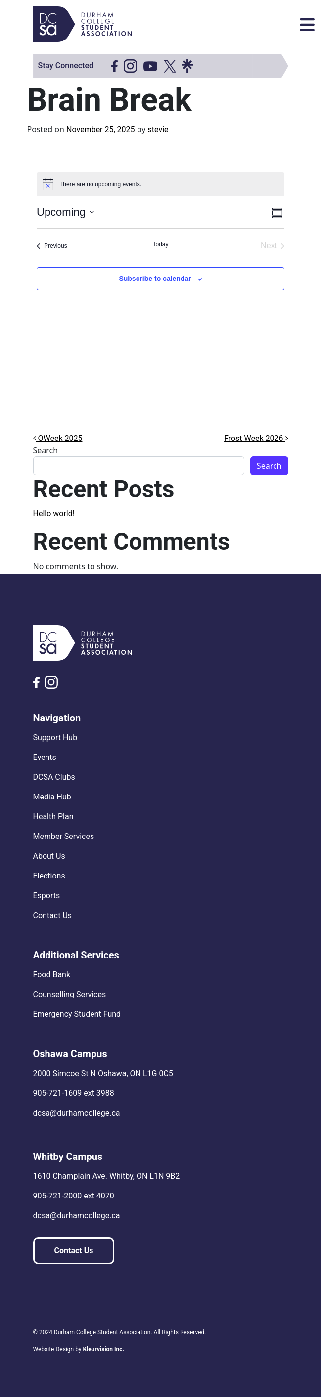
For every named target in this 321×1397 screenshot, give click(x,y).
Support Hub (55, 737)
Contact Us (52, 915)
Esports (46, 895)
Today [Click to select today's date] (160, 244)
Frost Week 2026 (256, 438)
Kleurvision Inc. (103, 1349)
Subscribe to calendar (155, 278)
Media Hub (52, 796)
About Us (49, 856)
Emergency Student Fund (77, 1014)
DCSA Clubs (54, 777)
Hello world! (54, 513)
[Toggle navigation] (307, 25)
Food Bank (52, 974)
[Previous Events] (52, 245)
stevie (158, 129)
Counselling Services (69, 994)
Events (44, 757)
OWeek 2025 (58, 438)
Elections (49, 875)
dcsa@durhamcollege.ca (76, 1113)
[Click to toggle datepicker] (65, 212)
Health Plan (53, 816)
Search (45, 450)
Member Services (63, 836)
